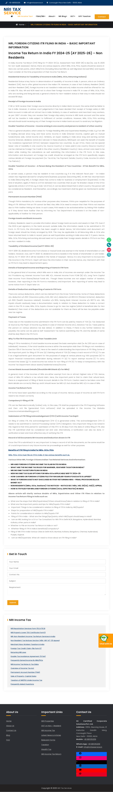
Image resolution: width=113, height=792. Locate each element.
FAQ (8, 740)
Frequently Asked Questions (22, 684)
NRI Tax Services (64, 788)
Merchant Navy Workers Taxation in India (27, 644)
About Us (10, 726)
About (51, 16)
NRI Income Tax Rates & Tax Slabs (25, 664)
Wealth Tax (46, 749)
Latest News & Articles (51, 735)
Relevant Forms (48, 740)
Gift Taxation (84, 16)
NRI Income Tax (24, 16)
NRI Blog (62, 16)
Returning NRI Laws (18, 652)
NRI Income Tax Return (51, 754)
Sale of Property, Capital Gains (23, 676)
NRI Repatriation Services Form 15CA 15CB (28, 628)
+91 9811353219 (90, 739)
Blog (8, 735)
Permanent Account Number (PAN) (25, 672)
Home (8, 721)
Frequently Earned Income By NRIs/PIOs (27, 660)
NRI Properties (47, 721)
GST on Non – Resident (51, 726)
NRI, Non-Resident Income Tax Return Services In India (33, 636)
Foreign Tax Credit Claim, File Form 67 (26, 648)
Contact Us (11, 730)
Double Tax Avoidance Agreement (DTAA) (28, 656)
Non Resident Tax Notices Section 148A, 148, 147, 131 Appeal (35, 640)
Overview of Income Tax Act (22, 668)
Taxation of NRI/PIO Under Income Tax (26, 680)
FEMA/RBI (40, 16)
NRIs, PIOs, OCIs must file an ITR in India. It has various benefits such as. (39, 455)
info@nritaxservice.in (35, 3)
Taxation (45, 745)
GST (72, 16)
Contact (102, 16)
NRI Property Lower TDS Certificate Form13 (28, 632)
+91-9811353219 (14, 3)
